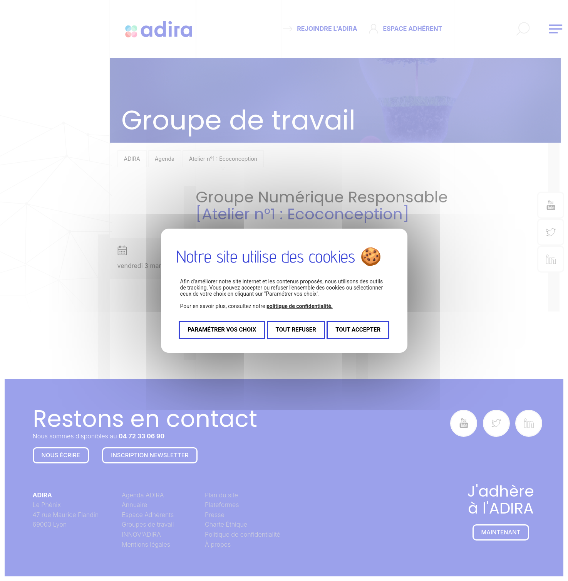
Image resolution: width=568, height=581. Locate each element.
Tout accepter (357, 329)
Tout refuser (296, 329)
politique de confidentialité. (299, 306)
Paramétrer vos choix (222, 329)
